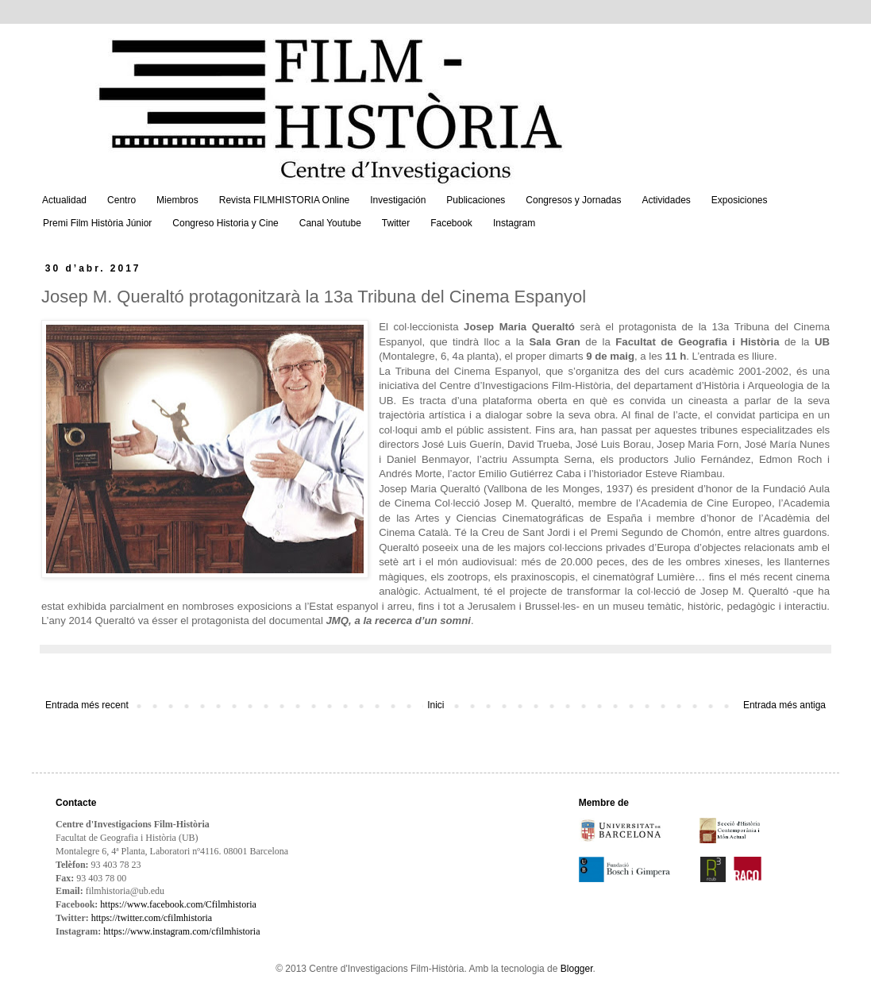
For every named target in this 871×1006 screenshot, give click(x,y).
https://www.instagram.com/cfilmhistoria (181, 931)
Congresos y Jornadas (573, 200)
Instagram (514, 223)
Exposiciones (739, 200)
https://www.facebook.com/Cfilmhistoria (178, 904)
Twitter (396, 223)
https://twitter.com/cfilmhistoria (151, 917)
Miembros (177, 200)
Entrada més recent (87, 705)
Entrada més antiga (784, 705)
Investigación (398, 200)
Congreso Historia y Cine (225, 223)
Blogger (577, 968)
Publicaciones (475, 200)
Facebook (451, 223)
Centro (121, 200)
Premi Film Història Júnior (97, 223)
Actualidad (64, 200)
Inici (435, 705)
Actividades (666, 200)
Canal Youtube (330, 223)
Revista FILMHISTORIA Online (284, 200)
